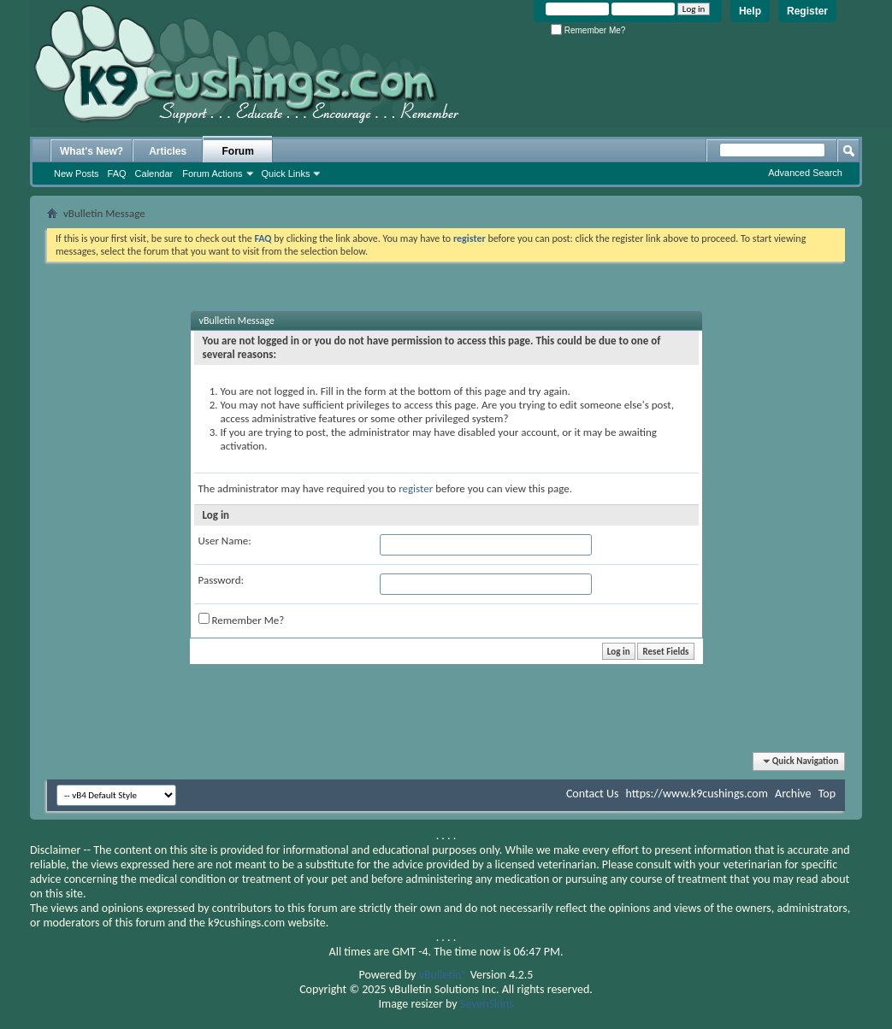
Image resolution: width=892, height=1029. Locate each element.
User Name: (224, 540)
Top (827, 793)
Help (750, 11)
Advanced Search (805, 173)
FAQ (117, 173)
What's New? (91, 151)
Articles (167, 151)
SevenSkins (487, 1004)
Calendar (154, 173)
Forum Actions (212, 173)
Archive (793, 793)
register (416, 488)
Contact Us (592, 793)
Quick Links (286, 173)
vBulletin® (443, 974)
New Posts (76, 173)
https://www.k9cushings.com (697, 793)
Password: (221, 579)
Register (807, 11)
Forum (238, 151)
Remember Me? (588, 30)
